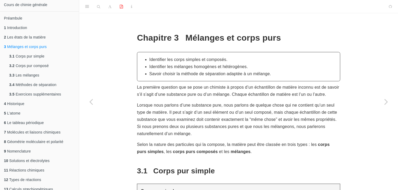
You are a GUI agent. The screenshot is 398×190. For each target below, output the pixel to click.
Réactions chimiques (24, 170)
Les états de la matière (25, 37)
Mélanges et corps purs (25, 47)
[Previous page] (91, 101)
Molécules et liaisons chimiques (32, 132)
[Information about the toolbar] (131, 6)
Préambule (13, 18)
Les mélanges (24, 75)
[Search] (98, 6)
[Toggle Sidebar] (87, 6)
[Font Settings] (110, 6)
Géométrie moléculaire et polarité (33, 142)
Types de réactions (22, 180)
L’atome (12, 113)
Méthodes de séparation (32, 85)
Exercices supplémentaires (35, 94)
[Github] (390, 6)
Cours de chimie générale (25, 5)
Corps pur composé (29, 66)
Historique (14, 104)
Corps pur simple (26, 56)
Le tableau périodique (24, 123)
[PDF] (121, 6)
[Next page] (386, 101)
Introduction (15, 28)
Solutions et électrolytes (27, 161)
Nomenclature (17, 151)
